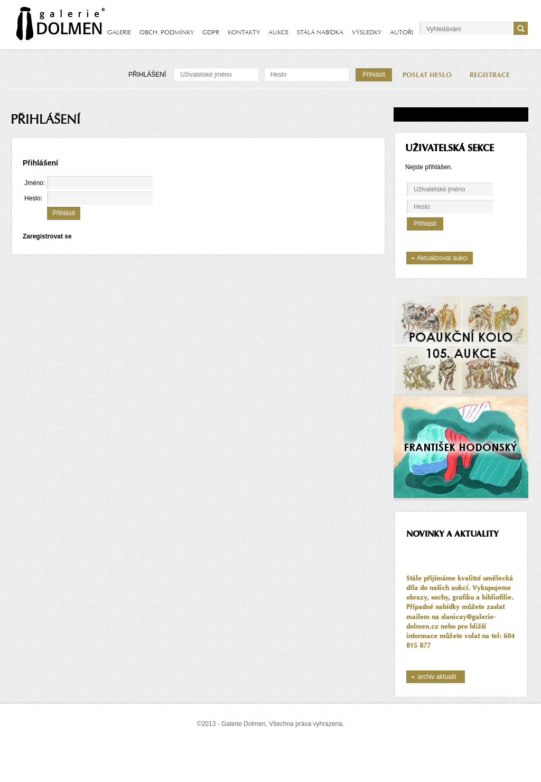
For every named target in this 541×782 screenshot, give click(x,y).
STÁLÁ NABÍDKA (320, 32)
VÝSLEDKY (366, 32)
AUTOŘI (401, 32)
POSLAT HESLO (427, 75)
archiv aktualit (436, 676)
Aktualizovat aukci (442, 258)
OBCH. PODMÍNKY (166, 32)
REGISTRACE (490, 75)
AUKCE (278, 32)
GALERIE (119, 32)
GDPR (210, 32)
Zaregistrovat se (47, 236)
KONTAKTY (244, 32)
